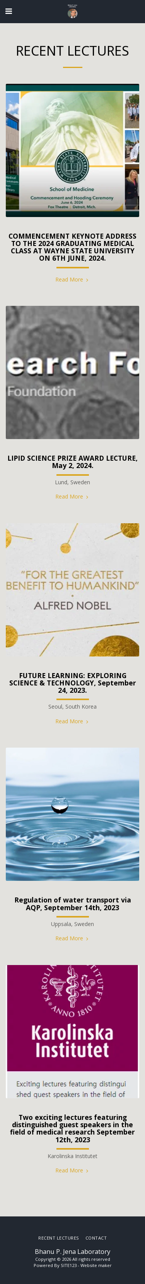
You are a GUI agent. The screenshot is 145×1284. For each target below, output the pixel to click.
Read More (72, 279)
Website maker (96, 1265)
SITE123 (69, 1265)
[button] (8, 11)
